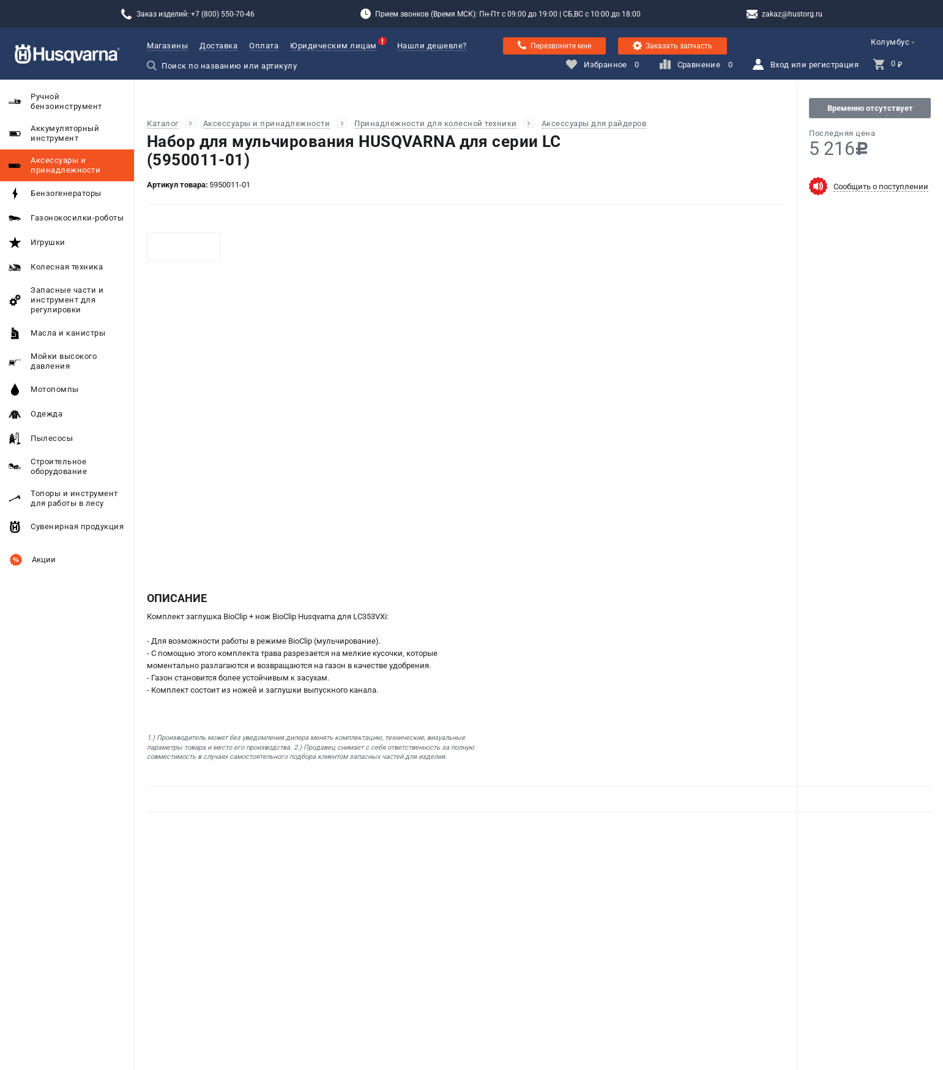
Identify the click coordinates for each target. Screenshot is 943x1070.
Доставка (218, 45)
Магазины (167, 45)
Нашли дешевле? (432, 45)
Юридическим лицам (333, 45)
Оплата (263, 45)
